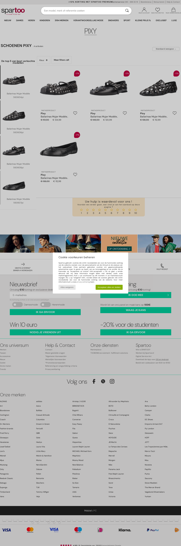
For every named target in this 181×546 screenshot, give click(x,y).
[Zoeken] (127, 10)
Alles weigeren (67, 287)
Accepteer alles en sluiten (109, 287)
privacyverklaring (83, 282)
